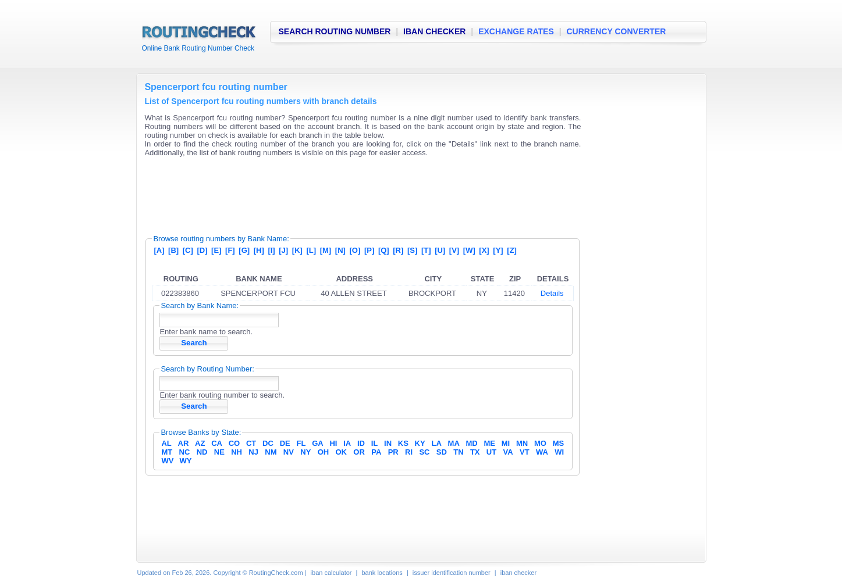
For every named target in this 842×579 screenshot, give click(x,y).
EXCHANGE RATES (516, 31)
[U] (440, 250)
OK (341, 452)
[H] (259, 250)
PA (376, 452)
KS (403, 443)
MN (522, 443)
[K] (297, 250)
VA (508, 452)
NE (219, 452)
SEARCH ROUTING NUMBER (335, 31)
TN (458, 452)
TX (475, 452)
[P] (369, 250)
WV (167, 460)
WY (186, 460)
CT (251, 443)
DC (267, 443)
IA (347, 443)
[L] (311, 250)
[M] (326, 250)
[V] (454, 250)
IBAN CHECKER (434, 31)
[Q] (383, 250)
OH (323, 452)
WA (542, 452)
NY (305, 452)
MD (472, 443)
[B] (173, 250)
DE (285, 443)
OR (359, 452)
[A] (159, 250)
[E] (216, 250)
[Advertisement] (356, 192)
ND (202, 452)
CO (234, 443)
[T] (426, 250)
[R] (398, 250)
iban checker (518, 572)
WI (559, 452)
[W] (469, 250)
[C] (188, 250)
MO (540, 443)
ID (361, 443)
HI (333, 443)
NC (184, 452)
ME (490, 443)
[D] (202, 250)
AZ (200, 443)
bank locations (382, 572)
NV (288, 452)
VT (525, 452)
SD (441, 452)
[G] (244, 250)
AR (183, 443)
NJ (253, 452)
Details (552, 293)
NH (236, 452)
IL (374, 443)
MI (506, 443)
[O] (355, 250)
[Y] (498, 250)
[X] (484, 250)
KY (420, 443)
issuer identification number (452, 572)
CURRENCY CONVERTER (616, 31)
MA (454, 443)
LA (436, 443)
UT (491, 452)
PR (393, 452)
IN (388, 443)
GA (318, 443)
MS (558, 443)
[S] (412, 250)
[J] (283, 250)
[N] (340, 250)
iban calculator (331, 572)
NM (270, 452)
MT (166, 452)
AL (166, 443)
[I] (271, 250)
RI (409, 452)
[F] (230, 250)
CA (216, 443)
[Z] (512, 250)
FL (300, 443)
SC (424, 452)
